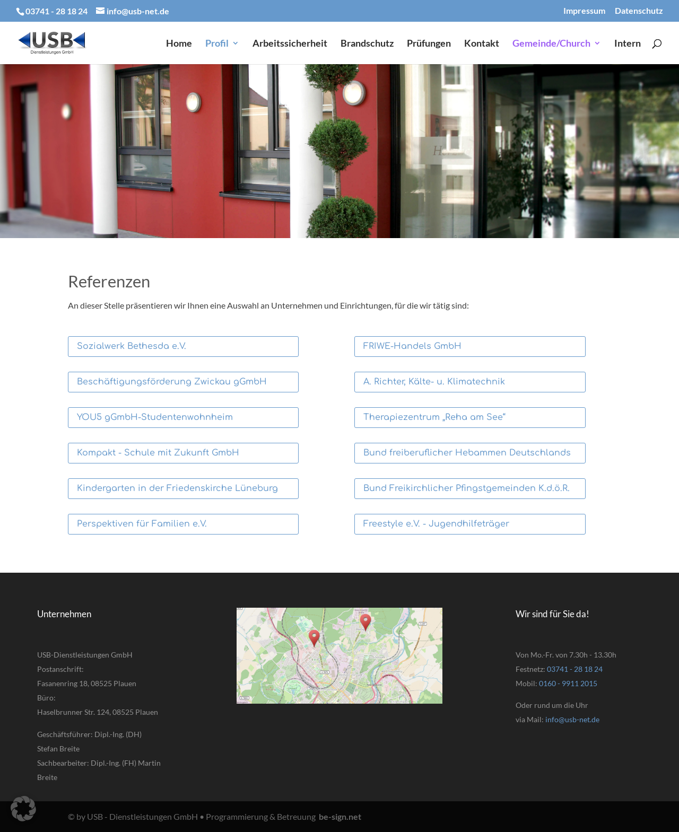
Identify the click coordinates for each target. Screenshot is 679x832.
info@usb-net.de (572, 719)
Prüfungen (429, 44)
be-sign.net (340, 816)
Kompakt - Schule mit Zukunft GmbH (158, 453)
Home (179, 44)
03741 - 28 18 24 (575, 668)
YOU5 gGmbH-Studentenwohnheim (155, 417)
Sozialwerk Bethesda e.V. (131, 346)
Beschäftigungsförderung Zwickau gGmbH (172, 382)
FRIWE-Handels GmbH (412, 346)
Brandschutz (367, 44)
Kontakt (481, 44)
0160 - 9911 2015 (568, 683)
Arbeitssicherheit (290, 44)
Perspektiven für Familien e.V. (142, 524)
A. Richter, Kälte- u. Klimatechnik (434, 382)
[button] (23, 808)
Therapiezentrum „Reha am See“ (434, 417)
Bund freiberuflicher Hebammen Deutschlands (467, 453)
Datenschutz (639, 10)
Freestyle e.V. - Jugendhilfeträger (436, 524)
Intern (627, 44)
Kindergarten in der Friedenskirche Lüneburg (177, 488)
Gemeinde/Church (551, 44)
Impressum (584, 10)
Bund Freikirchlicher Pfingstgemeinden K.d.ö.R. (466, 488)
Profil (217, 44)
